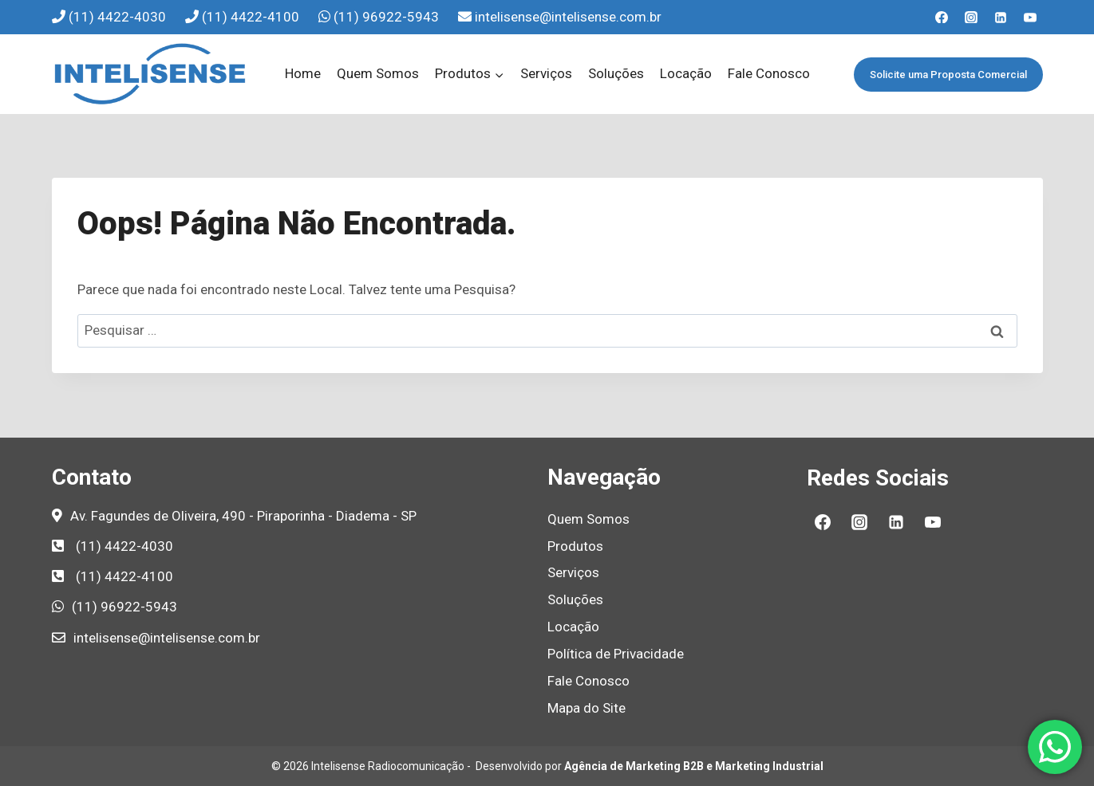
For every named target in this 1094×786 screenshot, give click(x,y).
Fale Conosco (769, 73)
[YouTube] (1030, 17)
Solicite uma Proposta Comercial (948, 75)
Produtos (575, 546)
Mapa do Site (586, 708)
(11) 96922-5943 (388, 17)
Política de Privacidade (615, 654)
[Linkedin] (1000, 17)
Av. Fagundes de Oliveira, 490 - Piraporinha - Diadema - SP (243, 516)
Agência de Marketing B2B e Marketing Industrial (693, 766)
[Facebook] (941, 17)
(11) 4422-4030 (119, 17)
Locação (686, 73)
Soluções (616, 73)
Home (303, 73)
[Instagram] (971, 17)
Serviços (546, 73)
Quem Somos (378, 73)
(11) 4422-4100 (252, 17)
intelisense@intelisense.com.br (568, 17)
